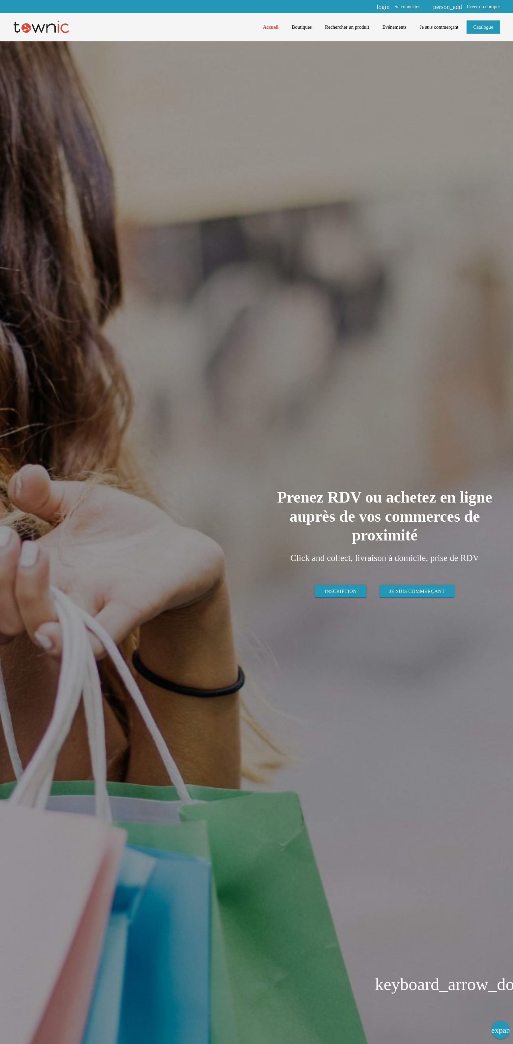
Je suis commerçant (417, 591)
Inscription (340, 591)
